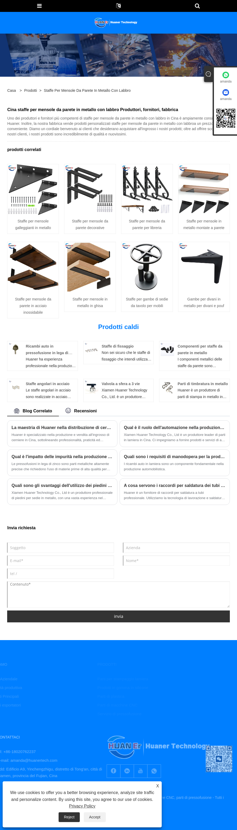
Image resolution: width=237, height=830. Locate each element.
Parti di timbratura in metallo (203, 384)
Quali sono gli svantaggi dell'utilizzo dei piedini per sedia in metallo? (62, 485)
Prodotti (30, 90)
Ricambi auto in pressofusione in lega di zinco (47, 353)
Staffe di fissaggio (118, 346)
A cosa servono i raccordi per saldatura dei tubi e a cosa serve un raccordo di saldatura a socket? (174, 485)
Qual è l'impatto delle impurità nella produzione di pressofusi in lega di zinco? (62, 456)
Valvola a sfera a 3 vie (121, 384)
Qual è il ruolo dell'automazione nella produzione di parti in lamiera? (174, 427)
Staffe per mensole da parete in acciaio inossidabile (33, 305)
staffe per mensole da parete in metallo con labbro (87, 90)
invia (118, 616)
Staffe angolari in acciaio (47, 384)
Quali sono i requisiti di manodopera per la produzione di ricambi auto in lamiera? (174, 456)
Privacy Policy (82, 806)
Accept (94, 817)
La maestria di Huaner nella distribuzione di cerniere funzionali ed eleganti (62, 427)
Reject (69, 817)
